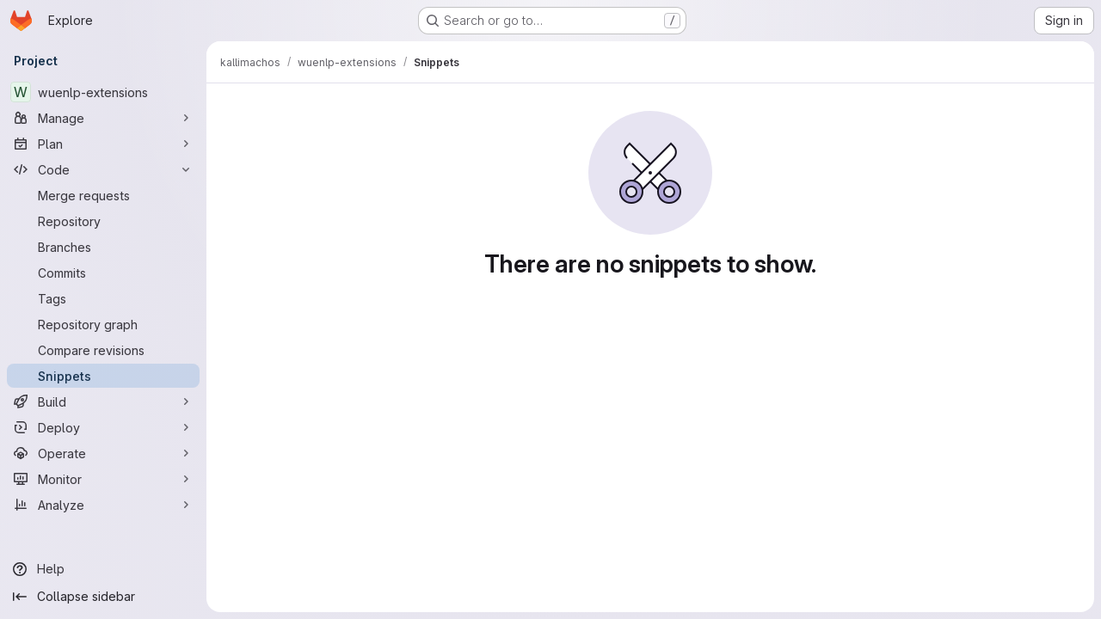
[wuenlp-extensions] (103, 92)
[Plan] (103, 144)
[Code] (103, 169)
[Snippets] (103, 376)
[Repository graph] (103, 324)
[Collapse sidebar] (103, 597)
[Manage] (103, 118)
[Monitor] (103, 479)
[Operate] (103, 453)
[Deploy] (103, 427)
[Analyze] (103, 505)
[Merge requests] (103, 195)
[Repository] (103, 221)
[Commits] (103, 272)
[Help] (103, 569)
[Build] (103, 401)
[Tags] (103, 298)
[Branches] (103, 247)
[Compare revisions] (103, 350)
